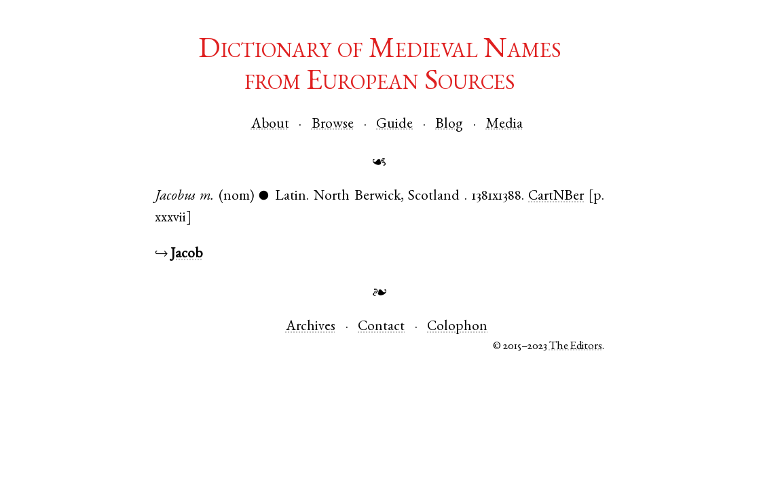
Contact (381, 327)
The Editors (575, 346)
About (270, 124)
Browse (333, 124)
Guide (394, 124)
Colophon (457, 327)
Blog (449, 124)
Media (504, 124)
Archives (310, 327)
